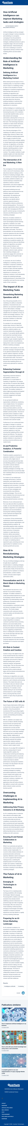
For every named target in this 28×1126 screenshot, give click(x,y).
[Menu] (25, 2)
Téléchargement (6, 1114)
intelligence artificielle (9, 986)
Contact (4, 1103)
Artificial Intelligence (7, 1107)
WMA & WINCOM (5, 1110)
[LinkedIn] (2, 1098)
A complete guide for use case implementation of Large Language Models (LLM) (13, 1071)
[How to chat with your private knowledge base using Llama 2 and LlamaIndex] (14, 1037)
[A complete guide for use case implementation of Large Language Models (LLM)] (14, 1061)
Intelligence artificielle (9, 27)
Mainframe (4, 1105)
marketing (21, 986)
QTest (3, 1112)
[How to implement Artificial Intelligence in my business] (14, 1014)
